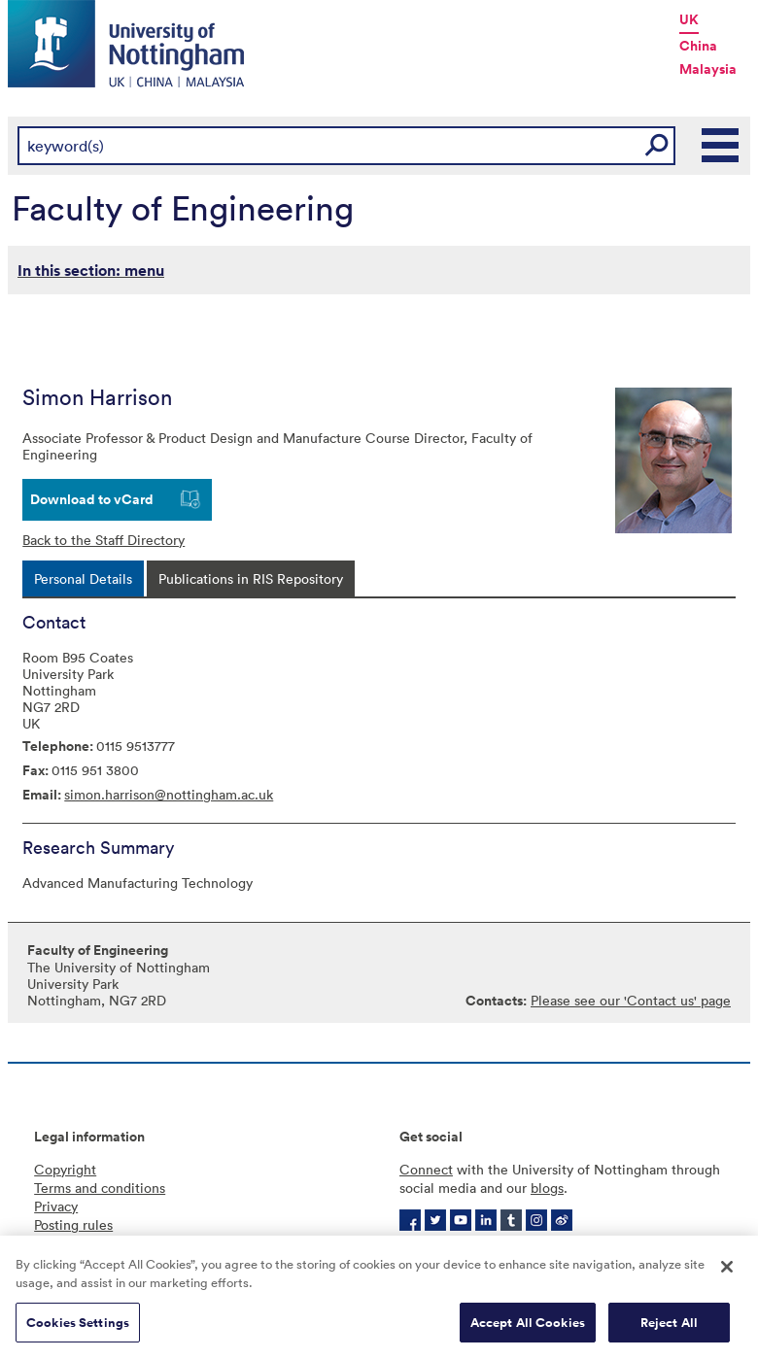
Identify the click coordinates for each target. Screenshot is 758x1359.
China (698, 45)
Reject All (669, 1327)
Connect (426, 1169)
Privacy (56, 1206)
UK (689, 19)
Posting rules (73, 1224)
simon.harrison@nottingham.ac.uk (168, 794)
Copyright (65, 1169)
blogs (547, 1187)
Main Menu (721, 145)
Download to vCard (92, 499)
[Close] (727, 1271)
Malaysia (708, 69)
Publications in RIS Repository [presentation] (250, 578)
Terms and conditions (99, 1187)
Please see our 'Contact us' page (631, 1000)
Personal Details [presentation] (83, 578)
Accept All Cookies (527, 1327)
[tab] (83, 578)
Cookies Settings (77, 1327)
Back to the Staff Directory (103, 539)
